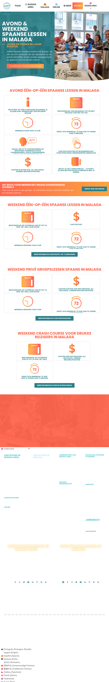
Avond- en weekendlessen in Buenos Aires (15, 419)
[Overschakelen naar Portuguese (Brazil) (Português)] (18, 677)
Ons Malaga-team (66, 438)
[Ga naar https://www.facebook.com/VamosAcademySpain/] (67, 522)
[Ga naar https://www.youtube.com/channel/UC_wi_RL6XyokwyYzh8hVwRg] (28, 522)
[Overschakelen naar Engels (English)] (18, 602)
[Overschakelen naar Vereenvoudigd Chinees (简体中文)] (18, 615)
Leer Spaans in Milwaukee (91, 417)
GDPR (87, 474)
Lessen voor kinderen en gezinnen (41, 444)
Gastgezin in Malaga (93, 438)
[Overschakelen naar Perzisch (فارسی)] (18, 667)
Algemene (89, 468)
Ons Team (63, 416)
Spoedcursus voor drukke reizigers (40, 433)
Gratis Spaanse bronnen (91, 453)
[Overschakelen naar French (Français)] (18, 674)
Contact (83, 530)
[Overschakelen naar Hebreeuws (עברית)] (18, 635)
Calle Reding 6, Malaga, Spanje (69, 528)
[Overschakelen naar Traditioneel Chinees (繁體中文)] (18, 618)
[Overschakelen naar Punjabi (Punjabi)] (18, 670)
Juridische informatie (94, 465)
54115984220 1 (34, 531)
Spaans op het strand (42, 424)
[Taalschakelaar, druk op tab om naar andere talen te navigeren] (15, 388)
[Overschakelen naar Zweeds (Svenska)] (18, 657)
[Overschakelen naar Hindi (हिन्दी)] (18, 664)
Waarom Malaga (66, 435)
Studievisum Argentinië (95, 429)
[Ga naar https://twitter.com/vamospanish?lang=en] (24, 522)
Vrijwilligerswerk (66, 407)
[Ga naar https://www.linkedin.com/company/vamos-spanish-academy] (32, 522)
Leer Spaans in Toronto (94, 410)
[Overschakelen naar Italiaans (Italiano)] (18, 638)
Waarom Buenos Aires (68, 413)
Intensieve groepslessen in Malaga (39, 404)
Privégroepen (38, 421)
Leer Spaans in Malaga (94, 401)
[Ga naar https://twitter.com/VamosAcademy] (76, 522)
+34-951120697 (87, 528)
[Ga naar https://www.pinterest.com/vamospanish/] (37, 522)
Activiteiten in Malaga (68, 428)
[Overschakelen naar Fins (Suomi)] (18, 631)
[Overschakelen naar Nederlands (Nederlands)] (18, 628)
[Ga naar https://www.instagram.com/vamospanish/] (19, 522)
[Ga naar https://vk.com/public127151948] (41, 522)
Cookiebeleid (101, 471)
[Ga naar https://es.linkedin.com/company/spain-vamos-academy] (85, 522)
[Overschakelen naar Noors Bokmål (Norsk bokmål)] (18, 644)
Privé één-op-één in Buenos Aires (12, 408)
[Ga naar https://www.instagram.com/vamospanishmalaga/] (72, 522)
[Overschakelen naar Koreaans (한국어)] (18, 612)
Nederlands (91, 5)
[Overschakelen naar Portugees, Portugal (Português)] (18, 651)
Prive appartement (93, 441)
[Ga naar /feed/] (45, 522)
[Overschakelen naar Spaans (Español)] (18, 605)
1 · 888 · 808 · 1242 (24, 533)
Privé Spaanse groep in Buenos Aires (13, 414)
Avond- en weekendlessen (39, 450)
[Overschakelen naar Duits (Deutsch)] (18, 609)
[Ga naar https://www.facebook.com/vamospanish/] (15, 522)
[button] (25, 66)
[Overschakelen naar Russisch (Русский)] (18, 654)
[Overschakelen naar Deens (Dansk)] (18, 625)
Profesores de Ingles (93, 449)
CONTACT (35, 533)
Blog (61, 410)
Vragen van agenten (14, 442)
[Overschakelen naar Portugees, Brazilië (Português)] (18, 599)
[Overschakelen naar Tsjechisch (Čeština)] (18, 622)
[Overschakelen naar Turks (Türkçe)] (18, 661)
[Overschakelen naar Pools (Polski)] (18, 648)
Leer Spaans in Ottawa (94, 413)
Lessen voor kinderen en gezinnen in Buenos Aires (14, 430)
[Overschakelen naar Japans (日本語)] (18, 641)
